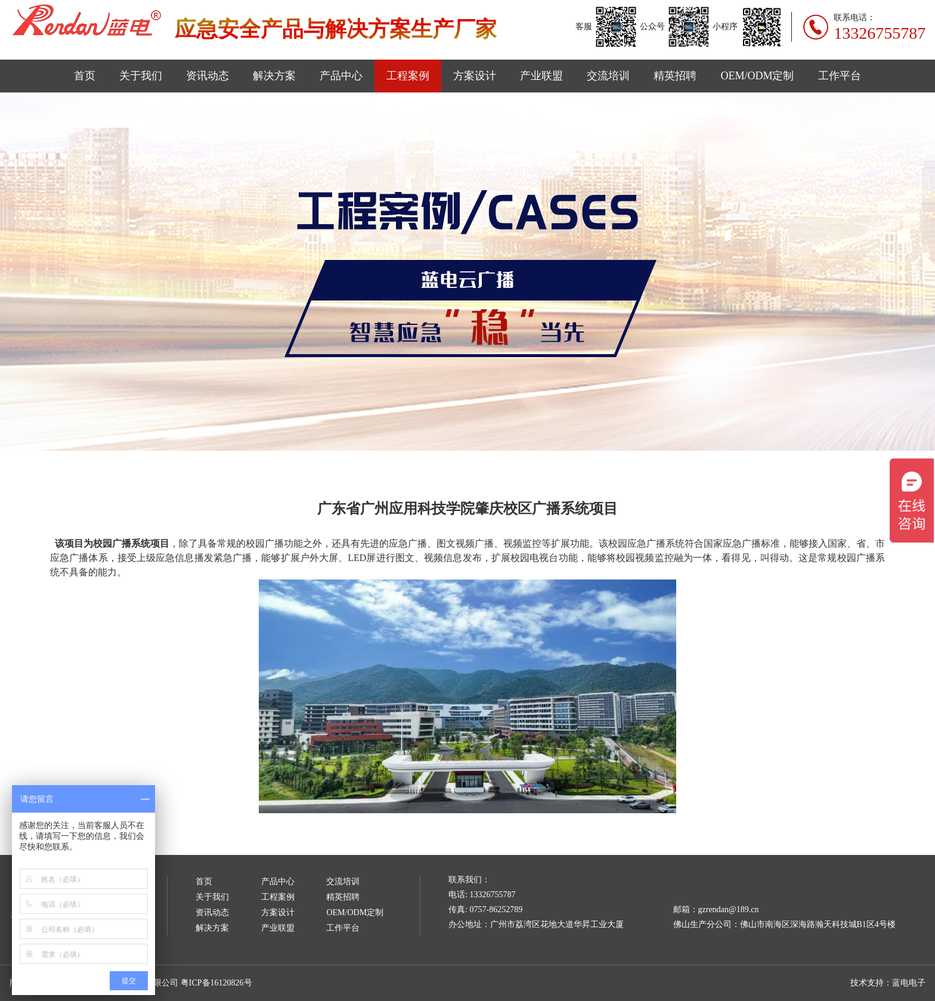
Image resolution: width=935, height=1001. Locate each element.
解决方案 (274, 76)
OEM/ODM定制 (757, 76)
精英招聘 (675, 76)
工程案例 (407, 76)
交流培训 (608, 76)
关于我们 (140, 76)
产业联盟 (541, 76)
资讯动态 (207, 76)
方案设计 (474, 76)
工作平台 (839, 76)
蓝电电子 (908, 982)
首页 (84, 76)
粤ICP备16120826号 (216, 982)
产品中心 (341, 76)
